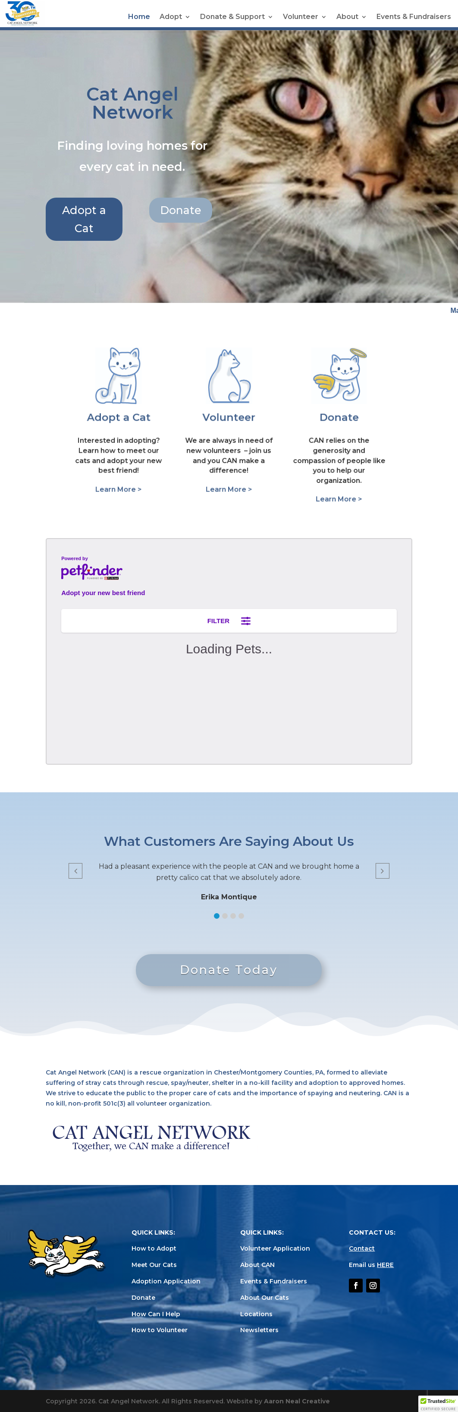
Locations (256, 1314)
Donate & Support (232, 17)
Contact (362, 1248)
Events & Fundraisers (413, 17)
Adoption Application (166, 1281)
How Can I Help (156, 1314)
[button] (217, 916)
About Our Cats (264, 1298)
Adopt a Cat (161, 219)
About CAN (257, 1265)
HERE (385, 1265)
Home (139, 17)
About (347, 17)
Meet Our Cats (154, 1265)
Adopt (171, 17)
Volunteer (300, 17)
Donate (257, 210)
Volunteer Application (275, 1248)
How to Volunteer (160, 1330)
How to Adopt (154, 1248)
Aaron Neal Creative (297, 1401)
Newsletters (259, 1330)
